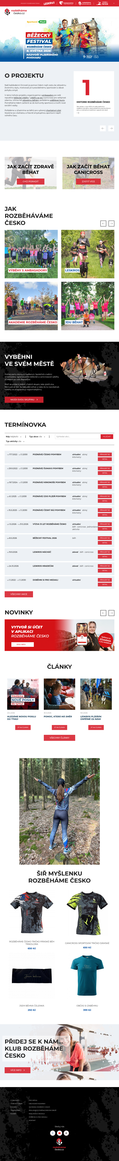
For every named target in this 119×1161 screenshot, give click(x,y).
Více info (15, 1070)
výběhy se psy (36, 98)
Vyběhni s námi (16, 1103)
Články (13, 1114)
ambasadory (48, 95)
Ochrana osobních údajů (39, 1107)
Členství (13, 1107)
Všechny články (59, 738)
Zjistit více (88, 181)
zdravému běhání (30, 100)
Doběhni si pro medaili (38, 1117)
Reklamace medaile (37, 1114)
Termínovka (15, 1110)
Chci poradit (30, 181)
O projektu (15, 1100)
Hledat (107, 437)
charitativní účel (53, 110)
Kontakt (32, 1120)
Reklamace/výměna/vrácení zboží (42, 1110)
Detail (104, 459)
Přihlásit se (105, 454)
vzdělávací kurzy (57, 100)
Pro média (33, 1100)
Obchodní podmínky (37, 1103)
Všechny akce (18, 594)
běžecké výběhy (21, 98)
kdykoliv (12, 437)
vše (35, 437)
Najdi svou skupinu (22, 399)
